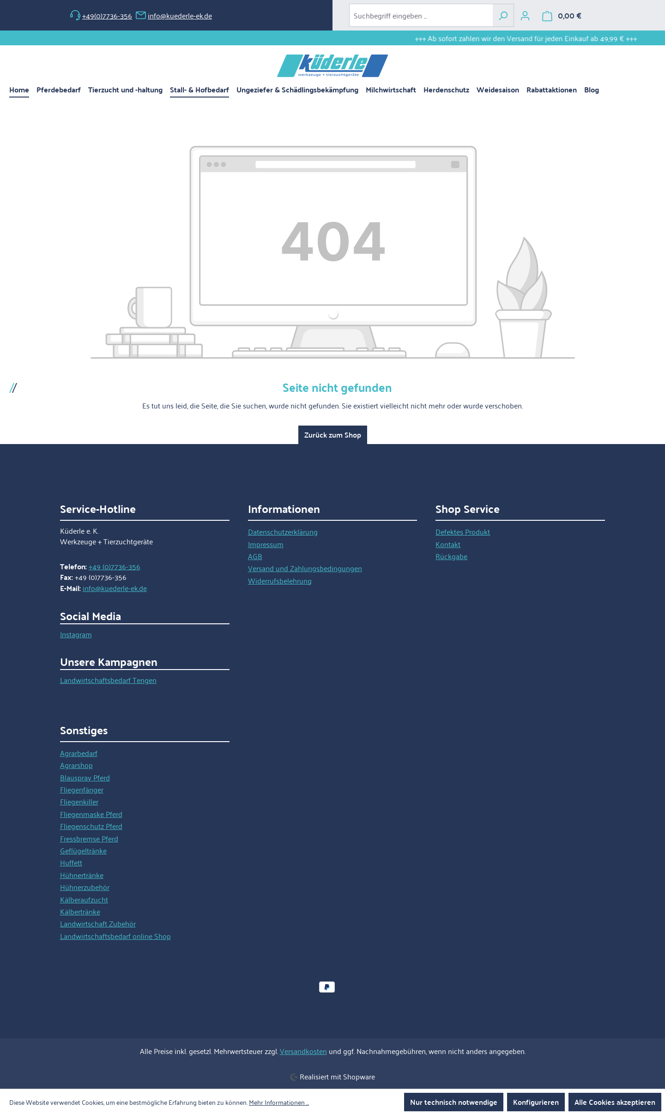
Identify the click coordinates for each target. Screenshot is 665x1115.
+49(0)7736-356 (101, 15)
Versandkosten (303, 1050)
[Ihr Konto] (525, 15)
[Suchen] (503, 15)
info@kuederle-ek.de (174, 15)
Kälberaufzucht (84, 899)
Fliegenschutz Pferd (91, 825)
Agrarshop (76, 764)
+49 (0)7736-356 (114, 566)
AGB (255, 555)
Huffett (71, 862)
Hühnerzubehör (84, 886)
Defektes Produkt (462, 531)
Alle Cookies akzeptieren (614, 1102)
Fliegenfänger (81, 789)
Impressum (266, 543)
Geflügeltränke (83, 850)
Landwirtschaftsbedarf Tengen (108, 679)
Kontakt (447, 543)
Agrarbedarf (78, 752)
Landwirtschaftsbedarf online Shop (115, 935)
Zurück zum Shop (332, 434)
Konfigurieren (536, 1102)
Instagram (76, 634)
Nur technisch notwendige (453, 1102)
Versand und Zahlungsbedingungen (305, 567)
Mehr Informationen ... (279, 1102)
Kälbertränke (80, 911)
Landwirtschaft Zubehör (98, 923)
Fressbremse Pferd (89, 838)
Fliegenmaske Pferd (91, 813)
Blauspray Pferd (85, 777)
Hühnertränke (81, 874)
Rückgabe (451, 555)
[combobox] (421, 15)
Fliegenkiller (79, 801)
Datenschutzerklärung (283, 531)
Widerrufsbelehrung (280, 580)
